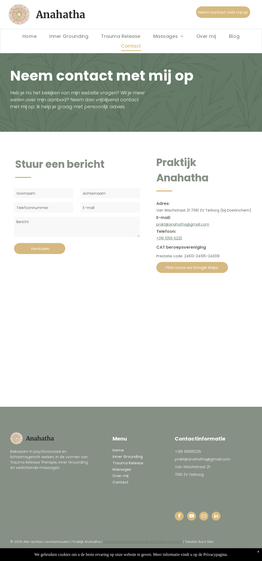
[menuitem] (29, 36)
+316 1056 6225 (169, 238)
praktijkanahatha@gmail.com (182, 224)
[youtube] (191, 517)
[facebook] (179, 517)
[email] (203, 517)
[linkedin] (216, 517)
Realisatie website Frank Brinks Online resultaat (142, 541)
